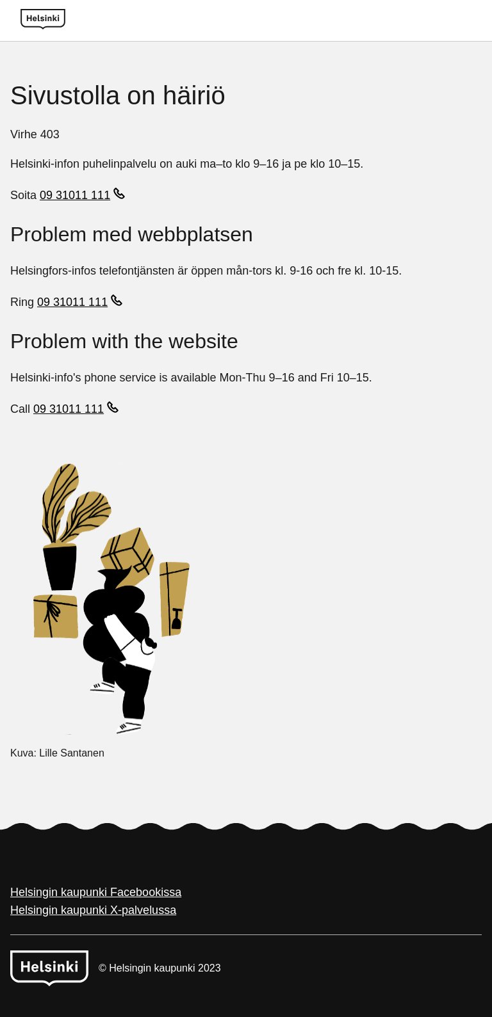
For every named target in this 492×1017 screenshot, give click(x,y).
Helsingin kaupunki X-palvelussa (93, 910)
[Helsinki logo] (43, 20)
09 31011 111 (75, 195)
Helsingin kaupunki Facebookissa (95, 892)
